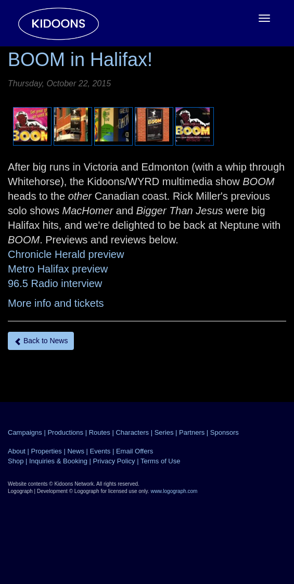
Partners (191, 432)
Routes (99, 432)
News (75, 451)
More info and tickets (56, 303)
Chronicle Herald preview (66, 254)
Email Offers (134, 451)
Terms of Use (160, 461)
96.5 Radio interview (55, 283)
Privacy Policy (114, 461)
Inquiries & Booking (58, 461)
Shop (15, 461)
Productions (65, 432)
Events (100, 451)
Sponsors (224, 432)
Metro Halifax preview (58, 269)
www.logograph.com (173, 491)
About (16, 451)
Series (164, 432)
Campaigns (25, 432)
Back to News (41, 340)
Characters (132, 432)
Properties (46, 451)
